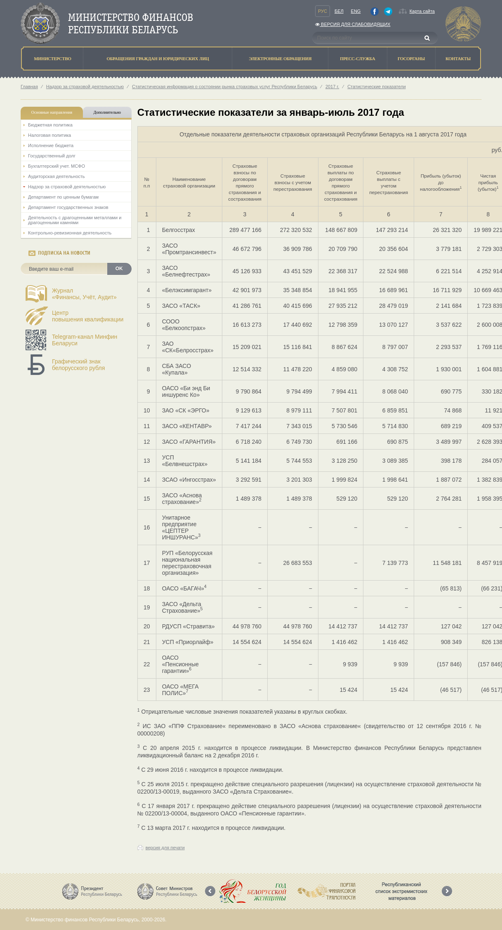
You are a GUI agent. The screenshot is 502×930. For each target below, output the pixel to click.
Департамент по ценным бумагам (63, 196)
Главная (29, 86)
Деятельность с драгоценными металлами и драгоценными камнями (74, 220)
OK (119, 269)
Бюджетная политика (50, 124)
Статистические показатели (376, 86)
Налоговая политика (49, 135)
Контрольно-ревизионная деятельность (69, 232)
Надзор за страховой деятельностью (85, 86)
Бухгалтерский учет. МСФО (56, 166)
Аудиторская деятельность (56, 176)
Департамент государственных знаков (68, 207)
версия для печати (165, 847)
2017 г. (332, 86)
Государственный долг (51, 155)
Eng (356, 11)
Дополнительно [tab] (107, 112)
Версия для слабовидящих (352, 24)
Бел (339, 11)
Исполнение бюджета (50, 145)
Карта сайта (422, 11)
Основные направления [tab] (52, 112)
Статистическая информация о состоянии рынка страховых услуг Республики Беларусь (224, 86)
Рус (322, 11)
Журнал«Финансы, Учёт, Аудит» (84, 293)
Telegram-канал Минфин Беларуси (84, 340)
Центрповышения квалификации (87, 316)
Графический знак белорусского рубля (78, 364)
